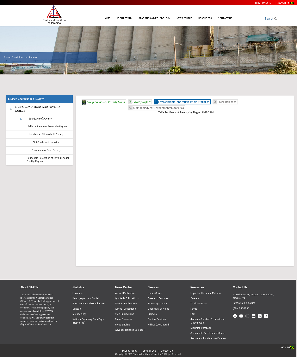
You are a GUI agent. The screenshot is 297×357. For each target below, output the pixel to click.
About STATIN (124, 18)
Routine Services (157, 319)
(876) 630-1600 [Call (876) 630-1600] (241, 308)
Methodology (79, 314)
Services (153, 287)
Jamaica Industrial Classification (208, 338)
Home (107, 18)
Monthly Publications (126, 303)
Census (76, 308)
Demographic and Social (85, 298)
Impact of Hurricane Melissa (205, 293)
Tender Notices (198, 303)
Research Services (158, 298)
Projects (152, 314)
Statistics (78, 287)
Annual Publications (125, 293)
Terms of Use (149, 350)
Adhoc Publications (125, 308)
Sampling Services (158, 303)
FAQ (192, 314)
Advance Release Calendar (129, 330)
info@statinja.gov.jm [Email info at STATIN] (244, 303)
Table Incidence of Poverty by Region (47, 126)
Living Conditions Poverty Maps (103, 102)
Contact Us (225, 18)
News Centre (184, 18)
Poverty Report (139, 102)
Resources (205, 18)
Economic (77, 293)
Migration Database (200, 328)
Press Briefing (122, 324)
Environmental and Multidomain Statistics (181, 102)
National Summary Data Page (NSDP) (88, 321)
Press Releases (224, 102)
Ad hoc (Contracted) (159, 324)
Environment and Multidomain (88, 303)
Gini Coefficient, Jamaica (46, 142)
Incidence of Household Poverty (46, 134)
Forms (193, 308)
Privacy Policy (129, 350)
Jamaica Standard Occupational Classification (207, 321)
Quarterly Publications (127, 298)
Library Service (155, 293)
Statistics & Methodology (154, 18)
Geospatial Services (158, 308)
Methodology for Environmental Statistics (156, 108)
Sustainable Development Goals (207, 333)
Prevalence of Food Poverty (46, 150)
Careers (194, 298)
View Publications (124, 314)
